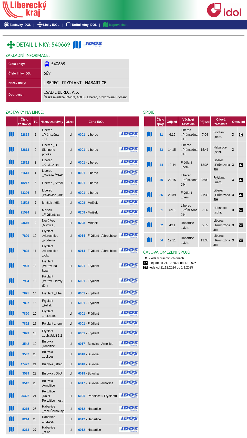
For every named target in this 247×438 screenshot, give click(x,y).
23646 (24, 223)
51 (161, 210)
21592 (24, 203)
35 (161, 180)
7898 (25, 251)
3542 (25, 344)
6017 (81, 344)
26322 (24, 396)
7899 (25, 236)
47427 (24, 364)
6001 (81, 266)
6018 (81, 354)
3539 (25, 373)
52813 (24, 150)
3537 (25, 354)
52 (161, 225)
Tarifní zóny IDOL (81, 25)
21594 (24, 212)
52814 (24, 134)
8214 (25, 419)
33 (161, 150)
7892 (25, 323)
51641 (24, 173)
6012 (81, 409)
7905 (25, 266)
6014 (81, 236)
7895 (25, 293)
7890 (25, 313)
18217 (24, 183)
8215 (25, 409)
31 (161, 134)
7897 (25, 303)
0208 (81, 203)
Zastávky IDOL (17, 25)
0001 (81, 134)
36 (161, 195)
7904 (25, 281)
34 (161, 165)
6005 (81, 396)
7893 (25, 333)
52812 (24, 162)
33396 (24, 193)
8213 (25, 430)
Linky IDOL (48, 25)
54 (161, 240)
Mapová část (115, 25)
